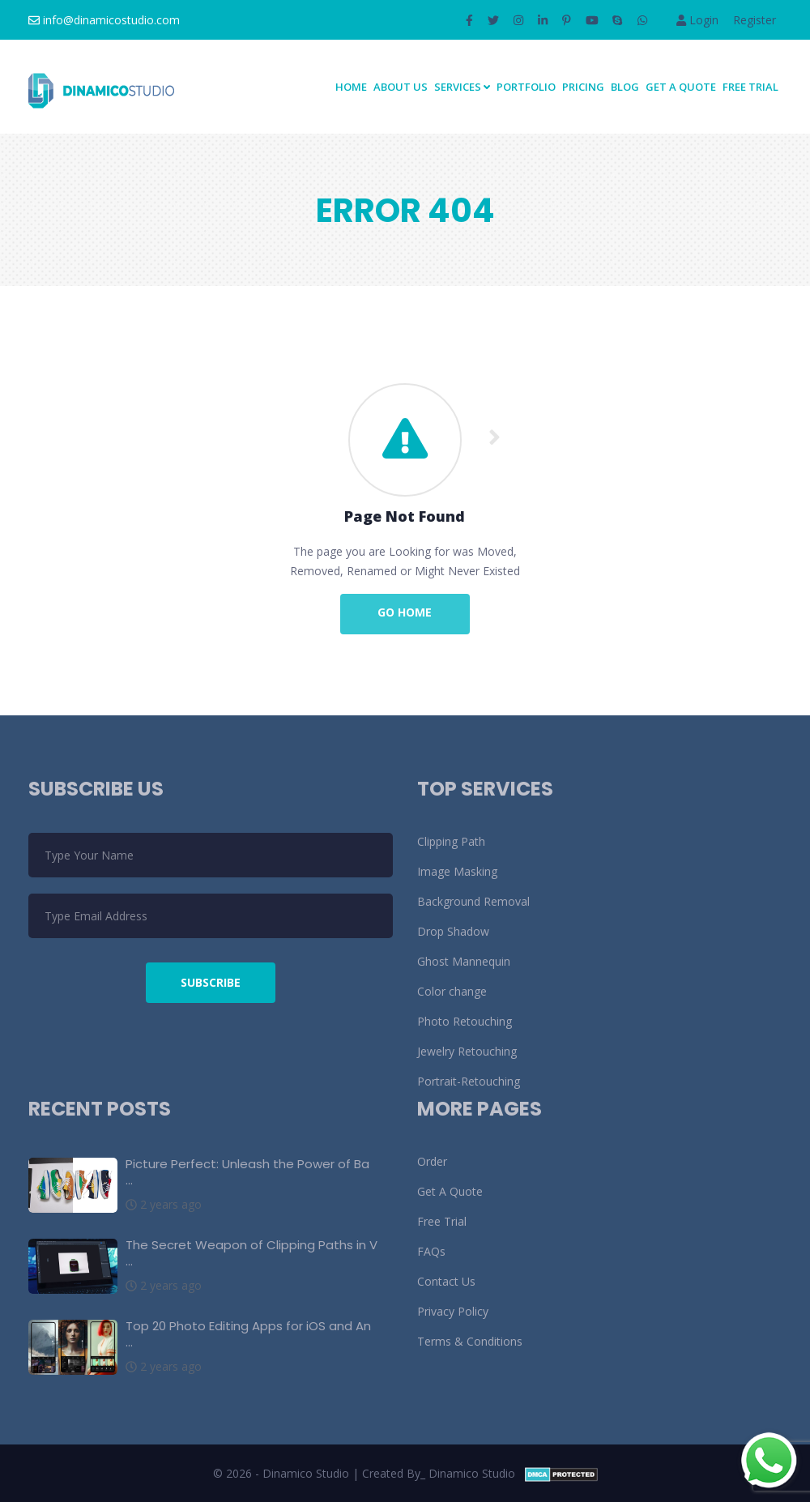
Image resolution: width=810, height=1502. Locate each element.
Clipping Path (451, 841)
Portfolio (526, 86)
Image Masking (457, 871)
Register (754, 20)
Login (697, 20)
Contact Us (446, 1281)
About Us (400, 86)
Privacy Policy (452, 1311)
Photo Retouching (464, 1021)
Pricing (583, 86)
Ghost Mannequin (463, 961)
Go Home (404, 612)
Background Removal (473, 901)
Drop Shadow (453, 931)
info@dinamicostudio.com (104, 20)
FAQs (431, 1251)
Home (351, 86)
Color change (452, 991)
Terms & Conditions (469, 1341)
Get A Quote (681, 86)
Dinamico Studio (471, 1473)
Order (432, 1161)
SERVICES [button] (462, 86)
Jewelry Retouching (467, 1051)
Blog (625, 86)
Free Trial (750, 86)
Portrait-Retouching (468, 1081)
